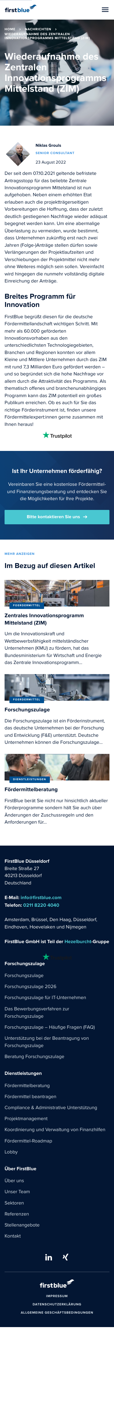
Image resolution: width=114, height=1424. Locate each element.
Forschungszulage (24, 976)
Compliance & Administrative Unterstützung (51, 1108)
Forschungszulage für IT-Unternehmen (45, 998)
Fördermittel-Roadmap (28, 1141)
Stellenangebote (22, 1225)
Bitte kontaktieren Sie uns (53, 517)
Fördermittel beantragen (30, 1097)
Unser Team (17, 1192)
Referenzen (17, 1214)
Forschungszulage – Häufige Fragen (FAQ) (50, 1027)
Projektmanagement (26, 1119)
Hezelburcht (77, 942)
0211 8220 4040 (41, 905)
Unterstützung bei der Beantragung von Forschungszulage (47, 1042)
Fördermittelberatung (27, 1086)
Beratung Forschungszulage (34, 1057)
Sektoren (14, 1203)
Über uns (14, 1181)
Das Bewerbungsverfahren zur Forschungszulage (37, 1013)
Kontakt (13, 1236)
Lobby (11, 1152)
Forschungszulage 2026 (30, 987)
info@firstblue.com (41, 898)
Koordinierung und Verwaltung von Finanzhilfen (55, 1130)
